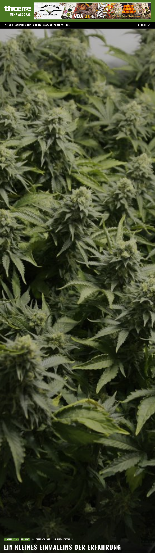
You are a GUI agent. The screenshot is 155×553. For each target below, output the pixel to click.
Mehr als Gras (20, 14)
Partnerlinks (62, 25)
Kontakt (47, 25)
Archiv (37, 25)
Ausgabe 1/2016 (11, 539)
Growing (25, 539)
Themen (9, 25)
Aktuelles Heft (23, 25)
